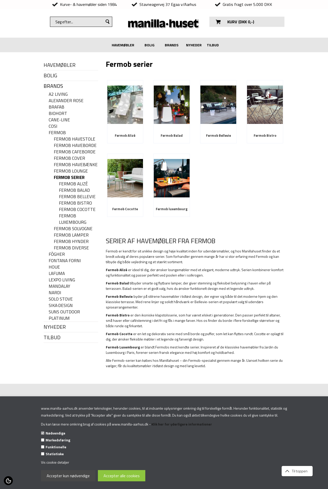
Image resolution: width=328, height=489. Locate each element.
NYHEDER (194, 45)
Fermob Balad (74, 190)
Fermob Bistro (75, 203)
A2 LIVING (58, 94)
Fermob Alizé (73, 184)
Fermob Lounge (71, 171)
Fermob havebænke (76, 165)
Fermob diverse (71, 248)
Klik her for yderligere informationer (181, 424)
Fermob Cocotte (77, 209)
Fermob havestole (74, 139)
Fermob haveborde (75, 145)
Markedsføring (58, 440)
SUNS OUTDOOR (64, 312)
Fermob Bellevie (77, 197)
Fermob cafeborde (75, 152)
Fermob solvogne (73, 229)
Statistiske (55, 453)
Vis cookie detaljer (55, 462)
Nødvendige (55, 433)
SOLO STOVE (61, 299)
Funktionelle (56, 447)
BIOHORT (58, 113)
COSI (53, 126)
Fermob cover (69, 158)
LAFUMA (57, 273)
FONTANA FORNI (65, 261)
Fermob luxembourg (72, 219)
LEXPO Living (62, 280)
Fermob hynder (71, 241)
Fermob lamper (71, 235)
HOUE (54, 267)
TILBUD (213, 45)
